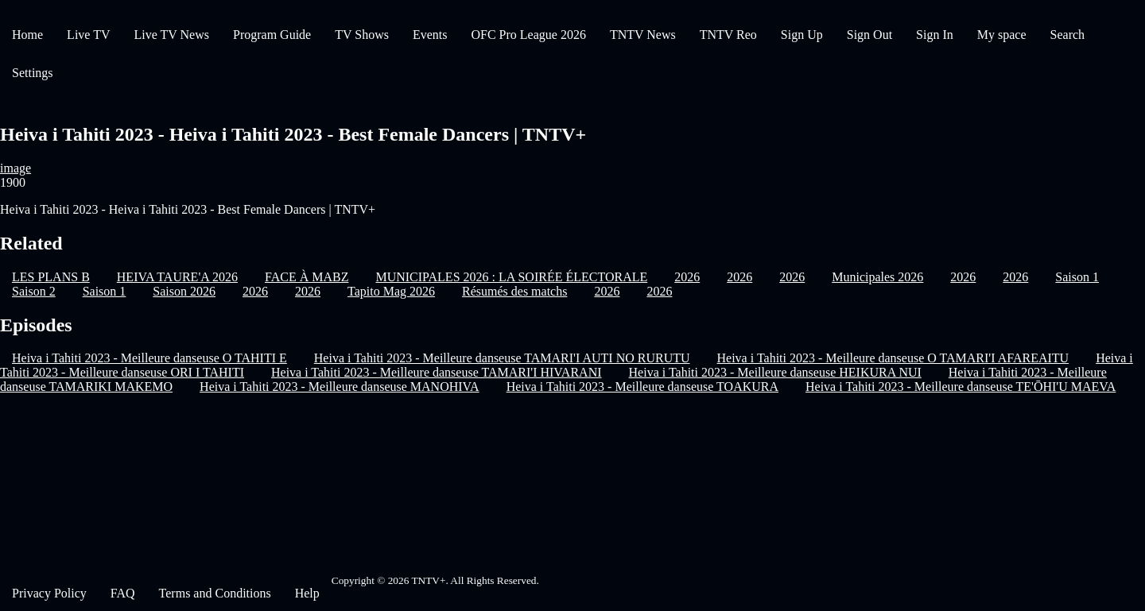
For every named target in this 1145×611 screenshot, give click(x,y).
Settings (32, 72)
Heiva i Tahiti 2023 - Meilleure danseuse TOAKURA (642, 386)
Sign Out (869, 34)
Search (1067, 34)
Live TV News (171, 34)
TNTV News (643, 34)
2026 (687, 277)
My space (1002, 34)
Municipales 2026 (877, 277)
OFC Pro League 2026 (528, 34)
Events (430, 34)
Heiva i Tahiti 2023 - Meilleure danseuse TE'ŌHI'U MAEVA (960, 386)
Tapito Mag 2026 (391, 291)
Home (27, 34)
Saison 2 (34, 291)
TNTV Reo (728, 34)
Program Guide (272, 34)
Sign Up (802, 34)
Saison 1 (1077, 277)
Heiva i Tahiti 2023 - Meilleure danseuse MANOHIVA (339, 386)
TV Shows (362, 34)
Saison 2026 (184, 291)
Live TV (88, 34)
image (15, 168)
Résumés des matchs (514, 291)
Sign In (934, 34)
